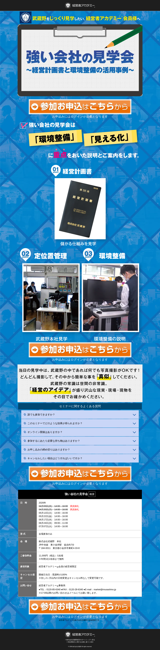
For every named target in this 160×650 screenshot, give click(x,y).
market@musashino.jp (105, 589)
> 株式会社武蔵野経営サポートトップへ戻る (80, 636)
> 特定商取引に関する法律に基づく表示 (80, 642)
